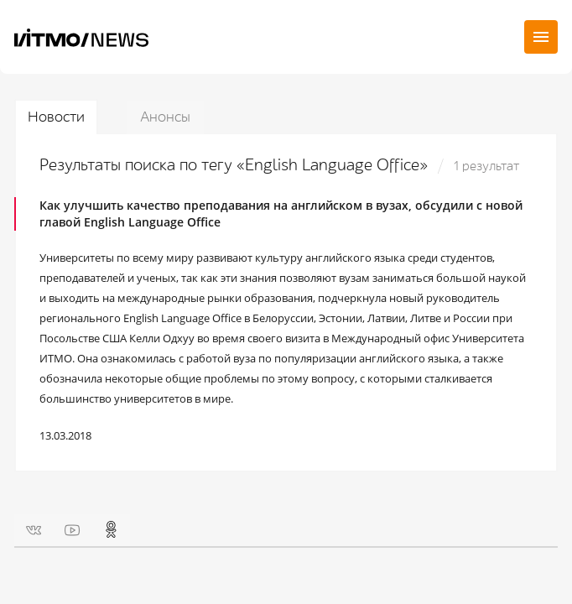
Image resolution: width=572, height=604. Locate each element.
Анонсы (165, 117)
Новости (56, 117)
